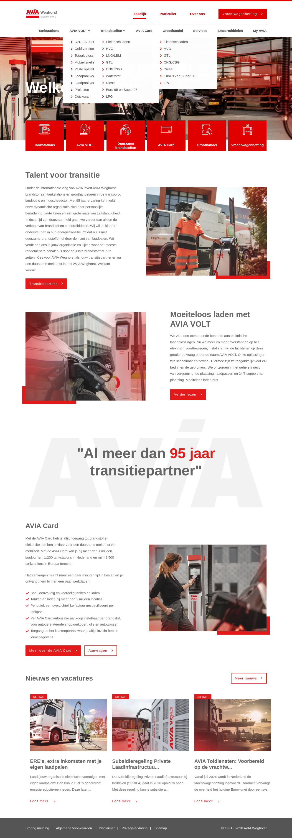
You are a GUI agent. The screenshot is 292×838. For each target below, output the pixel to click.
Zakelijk (139, 14)
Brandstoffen (115, 31)
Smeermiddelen (230, 31)
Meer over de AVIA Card (52, 652)
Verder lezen (187, 395)
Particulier (168, 14)
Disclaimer (107, 828)
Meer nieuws (247, 679)
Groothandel (173, 31)
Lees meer (64, 801)
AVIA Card (144, 31)
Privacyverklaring (134, 828)
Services (200, 31)
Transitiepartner (45, 285)
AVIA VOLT (81, 31)
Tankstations (48, 31)
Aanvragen (99, 652)
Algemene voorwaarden (74, 828)
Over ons (197, 14)
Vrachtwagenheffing (241, 14)
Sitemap (160, 828)
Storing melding (37, 828)
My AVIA (260, 31)
